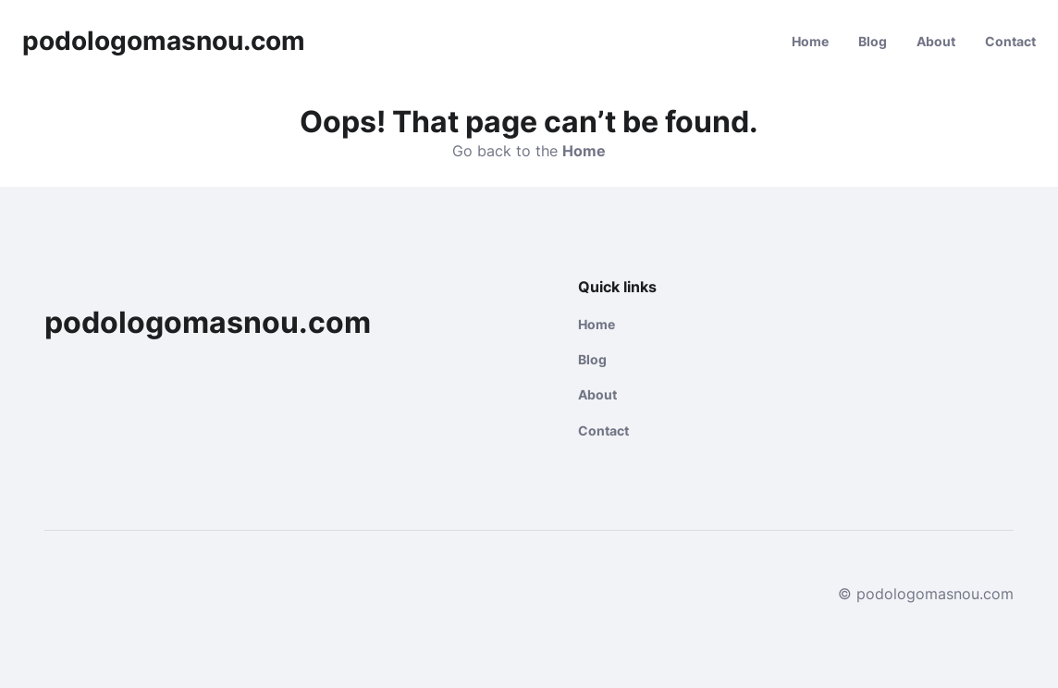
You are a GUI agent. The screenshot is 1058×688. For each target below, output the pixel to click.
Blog (872, 41)
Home (810, 41)
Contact (1010, 41)
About (936, 41)
